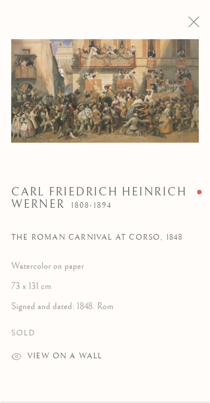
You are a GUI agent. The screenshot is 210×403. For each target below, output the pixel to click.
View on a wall (56, 361)
